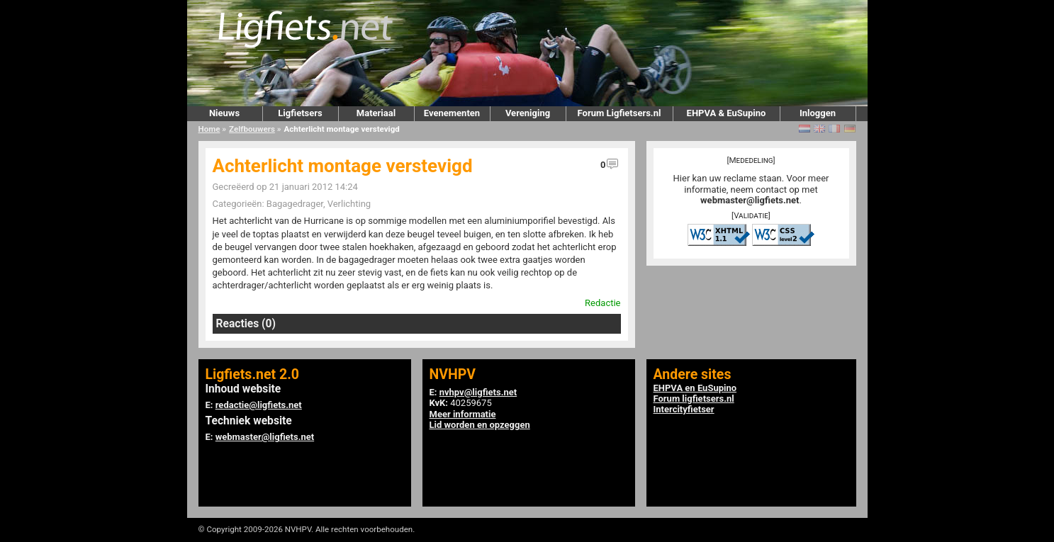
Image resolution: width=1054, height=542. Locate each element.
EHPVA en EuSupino (695, 388)
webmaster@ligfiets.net (749, 200)
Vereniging (527, 113)
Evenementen (452, 113)
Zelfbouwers (252, 129)
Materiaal (376, 113)
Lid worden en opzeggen (480, 424)
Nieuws (224, 113)
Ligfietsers (300, 113)
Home (209, 129)
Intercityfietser (684, 409)
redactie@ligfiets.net (258, 405)
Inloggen (818, 113)
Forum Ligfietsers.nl (619, 113)
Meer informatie (463, 414)
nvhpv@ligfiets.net (478, 392)
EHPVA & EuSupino (726, 113)
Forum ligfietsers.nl (694, 398)
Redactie (602, 303)
